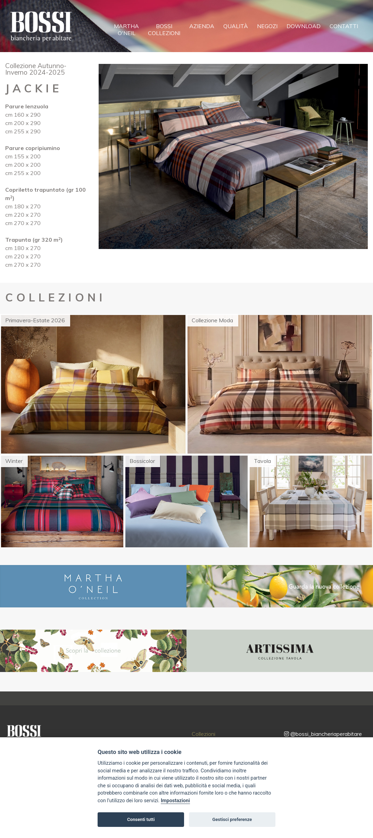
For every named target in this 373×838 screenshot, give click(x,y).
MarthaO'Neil (126, 29)
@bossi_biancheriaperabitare (323, 733)
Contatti (344, 26)
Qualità (235, 26)
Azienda (201, 26)
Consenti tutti (141, 819)
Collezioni (203, 733)
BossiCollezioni (164, 29)
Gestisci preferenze (232, 819)
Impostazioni (175, 801)
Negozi (267, 26)
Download (304, 26)
